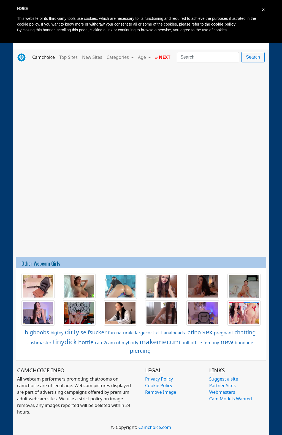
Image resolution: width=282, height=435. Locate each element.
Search (253, 57)
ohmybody (127, 343)
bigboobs (37, 332)
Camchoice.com (154, 427)
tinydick (65, 341)
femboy (211, 343)
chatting (245, 332)
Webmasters (222, 392)
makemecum (160, 341)
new (226, 341)
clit (159, 333)
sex (207, 331)
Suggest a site (223, 379)
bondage (244, 343)
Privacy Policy (159, 379)
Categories (118, 57)
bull (185, 343)
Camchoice (44, 57)
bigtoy (56, 333)
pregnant (223, 333)
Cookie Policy (158, 385)
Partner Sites (222, 385)
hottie (85, 342)
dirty (72, 331)
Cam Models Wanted (230, 399)
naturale (125, 333)
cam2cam (105, 343)
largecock (145, 333)
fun (111, 333)
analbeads (174, 333)
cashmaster (39, 343)
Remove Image (160, 392)
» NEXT (162, 57)
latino (193, 332)
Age (142, 57)
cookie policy (223, 24)
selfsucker (93, 332)
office (196, 343)
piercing (140, 350)
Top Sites (68, 57)
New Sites (92, 57)
